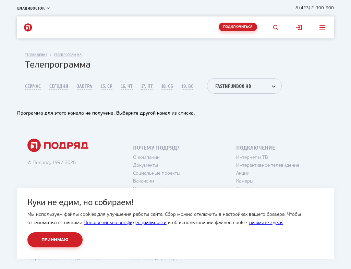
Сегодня (58, 86)
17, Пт (147, 86)
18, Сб (167, 86)
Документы (145, 165)
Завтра (84, 86)
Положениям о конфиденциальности (125, 222)
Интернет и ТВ (252, 157)
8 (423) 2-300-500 (314, 8)
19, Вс (187, 86)
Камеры (244, 181)
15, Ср (106, 86)
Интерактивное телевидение (267, 165)
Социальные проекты (156, 173)
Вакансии (143, 181)
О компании (146, 157)
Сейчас (33, 86)
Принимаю (55, 240)
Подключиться (238, 27)
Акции (243, 173)
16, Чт (127, 86)
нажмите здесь (266, 222)
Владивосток (31, 8)
